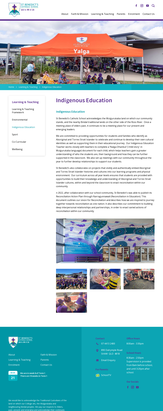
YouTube (147, 5)
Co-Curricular (19, 141)
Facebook (136, 5)
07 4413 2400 (108, 343)
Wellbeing (17, 149)
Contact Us (149, 14)
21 (13, 377)
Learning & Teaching (102, 14)
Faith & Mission (79, 14)
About (64, 14)
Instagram (142, 5)
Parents (121, 14)
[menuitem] (64, 14)
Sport (15, 134)
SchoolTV (106, 375)
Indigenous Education (23, 127)
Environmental (19, 119)
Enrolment (134, 14)
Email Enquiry (108, 360)
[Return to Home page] (23, 16)
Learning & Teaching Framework (23, 111)
